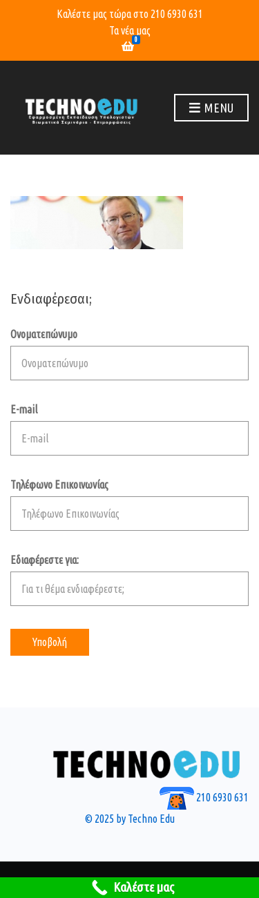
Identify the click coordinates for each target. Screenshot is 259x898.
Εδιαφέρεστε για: (129, 580)
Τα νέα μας (130, 30)
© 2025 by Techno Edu (130, 818)
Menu (211, 108)
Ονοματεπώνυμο (129, 354)
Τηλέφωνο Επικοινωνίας (129, 504)
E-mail (129, 429)
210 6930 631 (177, 14)
